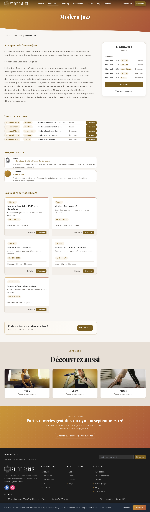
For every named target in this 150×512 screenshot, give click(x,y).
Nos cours (53, 4)
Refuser (126, 508)
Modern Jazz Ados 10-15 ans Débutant (22, 207)
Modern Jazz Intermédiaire (22, 286)
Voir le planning (102, 476)
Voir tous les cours (123, 91)
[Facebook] (6, 487)
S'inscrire (140, 4)
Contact (107, 4)
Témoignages (101, 484)
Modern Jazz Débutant (19, 247)
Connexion (127, 4)
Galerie (98, 480)
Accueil (41, 4)
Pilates (72, 480)
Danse (71, 472)
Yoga (71, 484)
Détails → (31, 232)
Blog (99, 4)
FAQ (44, 484)
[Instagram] (12, 487)
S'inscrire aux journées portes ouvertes (75, 436)
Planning (65, 4)
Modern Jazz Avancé (66, 206)
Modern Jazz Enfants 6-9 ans (70, 247)
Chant (71, 476)
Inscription (100, 472)
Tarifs (90, 4)
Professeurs (79, 4)
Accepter (139, 508)
